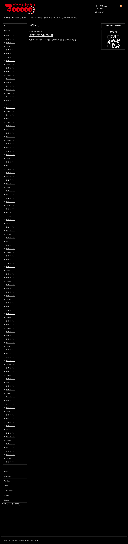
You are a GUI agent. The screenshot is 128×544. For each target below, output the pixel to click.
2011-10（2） (10, 458)
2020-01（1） (10, 267)
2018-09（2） (10, 321)
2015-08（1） (10, 386)
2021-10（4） (10, 212)
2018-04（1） (10, 335)
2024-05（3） (10, 100)
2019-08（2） (10, 281)
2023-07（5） (10, 136)
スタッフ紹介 (8, 490)
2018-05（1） (10, 332)
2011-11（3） (10, 455)
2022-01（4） (10, 202)
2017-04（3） (10, 364)
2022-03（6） (10, 194)
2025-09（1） (10, 46)
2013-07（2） (10, 418)
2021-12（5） (10, 205)
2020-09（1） (10, 256)
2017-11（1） (10, 346)
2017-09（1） (10, 350)
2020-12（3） (10, 249)
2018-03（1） (10, 339)
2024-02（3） (10, 111)
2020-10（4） (10, 252)
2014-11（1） (10, 397)
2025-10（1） (10, 43)
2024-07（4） (10, 93)
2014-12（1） (10, 393)
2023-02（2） (10, 155)
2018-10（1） (10, 317)
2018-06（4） (10, 328)
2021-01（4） (10, 245)
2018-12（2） (10, 310)
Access (6, 495)
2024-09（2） (10, 86)
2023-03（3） (10, 151)
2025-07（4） (10, 50)
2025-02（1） (10, 68)
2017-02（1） (10, 368)
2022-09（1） (10, 173)
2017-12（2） (10, 342)
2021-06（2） (10, 227)
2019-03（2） (10, 299)
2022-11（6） (10, 165)
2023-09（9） (10, 129)
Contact (6, 500)
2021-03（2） (10, 238)
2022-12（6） (10, 162)
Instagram (7, 476)
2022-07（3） (10, 180)
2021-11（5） (10, 209)
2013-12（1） (10, 408)
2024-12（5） (10, 75)
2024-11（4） (10, 79)
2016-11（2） (10, 371)
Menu (6, 467)
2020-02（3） (10, 263)
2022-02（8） (10, 198)
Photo (6, 485)
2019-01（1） (10, 306)
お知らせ (7, 30)
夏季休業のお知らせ (41, 35)
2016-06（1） (10, 375)
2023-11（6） (10, 122)
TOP (5, 26)
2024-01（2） (10, 115)
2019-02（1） (10, 303)
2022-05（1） (10, 187)
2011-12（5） (10, 451)
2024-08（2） (10, 89)
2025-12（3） (10, 35)
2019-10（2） (10, 277)
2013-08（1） (10, 415)
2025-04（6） (10, 61)
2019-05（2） (10, 292)
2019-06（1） (10, 288)
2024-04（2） (10, 104)
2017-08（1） (10, 353)
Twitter (6, 471)
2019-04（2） (10, 295)
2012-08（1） (10, 440)
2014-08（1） (10, 400)
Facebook (7, 481)
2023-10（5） (10, 126)
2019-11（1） (10, 274)
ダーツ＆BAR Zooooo (16, 540)
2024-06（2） (10, 97)
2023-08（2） (10, 133)
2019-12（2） (10, 270)
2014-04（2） (10, 404)
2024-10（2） (10, 82)
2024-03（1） (10, 108)
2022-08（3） (10, 176)
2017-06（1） (10, 357)
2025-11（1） (10, 39)
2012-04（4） (10, 444)
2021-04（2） (10, 234)
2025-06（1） (10, 53)
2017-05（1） (10, 361)
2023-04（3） (10, 147)
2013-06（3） (10, 422)
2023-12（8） (10, 118)
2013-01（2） (10, 429)
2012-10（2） (10, 436)
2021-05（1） (10, 230)
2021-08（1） (10, 220)
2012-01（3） (10, 447)
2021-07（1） (10, 223)
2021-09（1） (10, 216)
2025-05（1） (10, 57)
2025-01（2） (10, 71)
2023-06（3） (10, 140)
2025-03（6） (10, 64)
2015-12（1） (10, 379)
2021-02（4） (10, 241)
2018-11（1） (10, 314)
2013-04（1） (10, 426)
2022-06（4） (10, 183)
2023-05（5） (10, 144)
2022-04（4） (10, 191)
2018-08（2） (10, 324)
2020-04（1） (10, 259)
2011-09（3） (10, 462)
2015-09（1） (10, 382)
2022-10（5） (10, 169)
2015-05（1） (10, 389)
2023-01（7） (10, 158)
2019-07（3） (10, 285)
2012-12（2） (10, 433)
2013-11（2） (10, 411)
